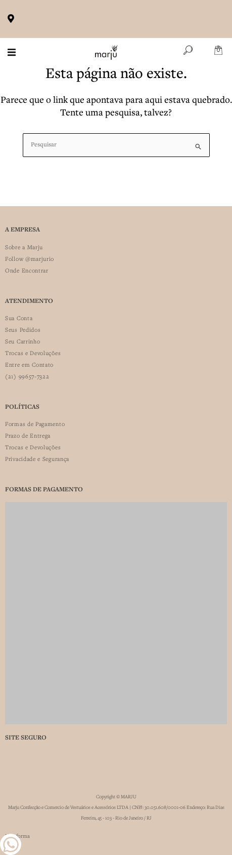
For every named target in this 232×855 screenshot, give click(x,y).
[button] (12, 52)
